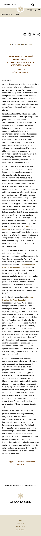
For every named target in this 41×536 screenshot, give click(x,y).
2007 (11, 14)
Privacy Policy (20, 530)
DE (10, 44)
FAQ (20, 520)
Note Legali (20, 524)
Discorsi (5, 14)
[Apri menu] (38, 5)
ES (19, 44)
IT (27, 44)
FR (23, 44)
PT (31, 44)
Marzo (16, 14)
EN (14, 44)
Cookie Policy (20, 527)
